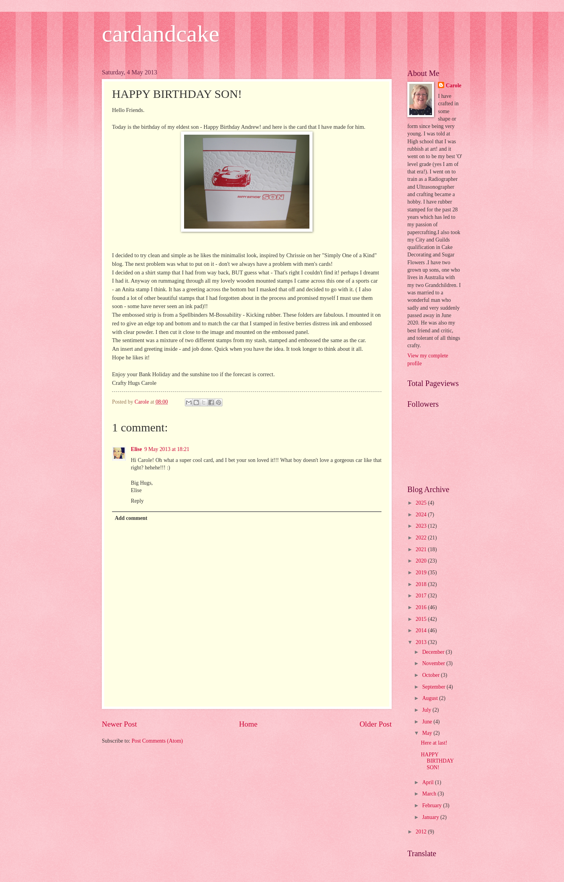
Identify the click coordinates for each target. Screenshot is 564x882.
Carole (453, 85)
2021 (422, 549)
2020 (422, 561)
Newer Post (119, 724)
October (431, 675)
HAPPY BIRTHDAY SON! (437, 761)
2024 (422, 515)
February (432, 805)
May (428, 733)
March (429, 794)
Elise (136, 449)
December (434, 652)
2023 (422, 526)
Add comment (131, 518)
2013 (422, 642)
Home (248, 724)
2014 (422, 630)
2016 (422, 607)
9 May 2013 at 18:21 (166, 449)
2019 (422, 572)
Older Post (376, 724)
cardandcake (160, 34)
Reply (137, 501)
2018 (422, 584)
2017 (422, 596)
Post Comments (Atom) (157, 741)
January (431, 817)
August (430, 698)
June (428, 722)
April (428, 782)
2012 (422, 832)
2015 (422, 619)
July (427, 710)
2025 (422, 503)
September (434, 687)
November (434, 663)
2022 (422, 538)
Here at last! (434, 743)
